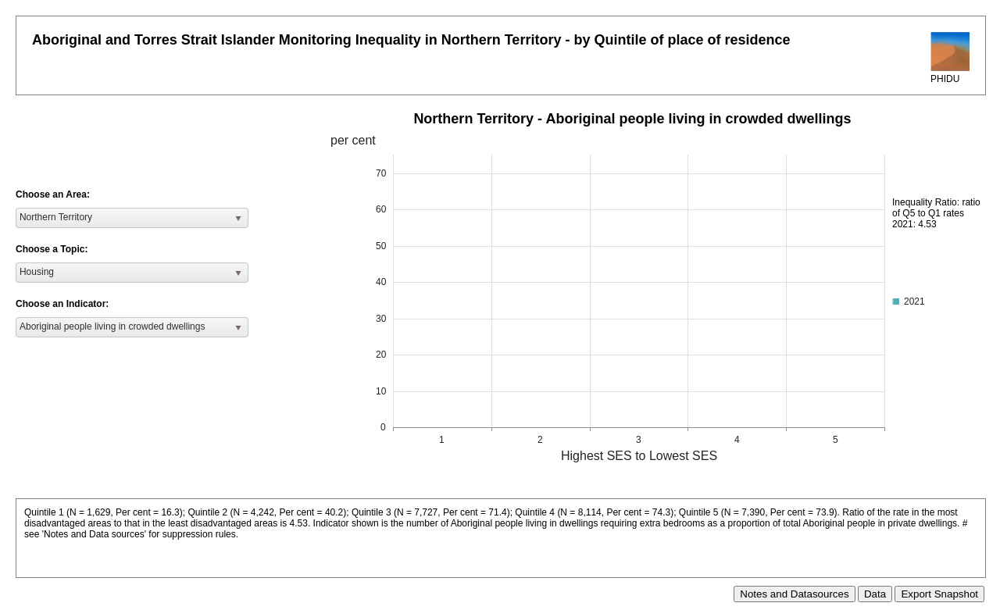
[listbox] (132, 218)
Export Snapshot (939, 594)
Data (875, 594)
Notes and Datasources (794, 594)
